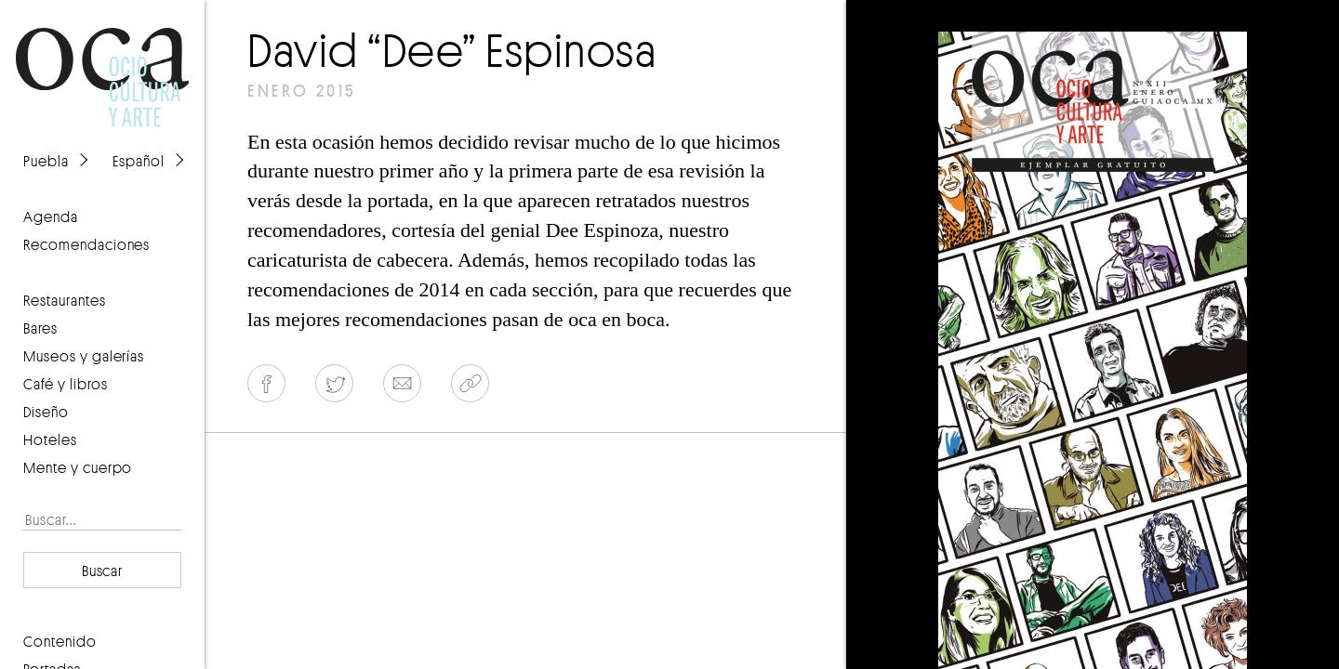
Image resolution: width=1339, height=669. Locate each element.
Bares (40, 328)
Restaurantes (64, 300)
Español (139, 160)
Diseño (46, 411)
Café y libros (65, 383)
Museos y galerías (83, 356)
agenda (50, 216)
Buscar (103, 570)
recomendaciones (86, 244)
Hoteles (50, 439)
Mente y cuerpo (77, 467)
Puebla (46, 160)
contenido (60, 641)
